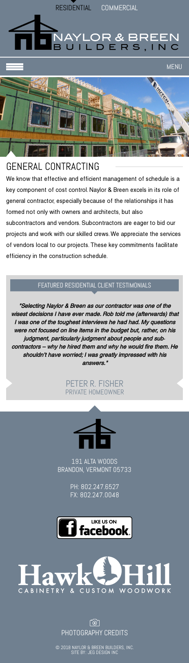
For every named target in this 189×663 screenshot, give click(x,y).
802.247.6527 (100, 486)
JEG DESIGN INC (103, 652)
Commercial (119, 7)
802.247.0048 (99, 494)
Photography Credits (94, 633)
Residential (73, 7)
